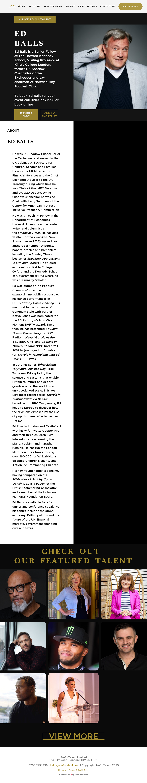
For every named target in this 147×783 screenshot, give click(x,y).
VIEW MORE (73, 736)
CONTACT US (107, 6)
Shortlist (130, 6)
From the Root (81, 775)
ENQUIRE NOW (26, 114)
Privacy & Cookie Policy (79, 770)
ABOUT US (34, 6)
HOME (21, 6)
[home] (15, 6)
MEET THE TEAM (87, 6)
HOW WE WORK (53, 6)
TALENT (70, 6)
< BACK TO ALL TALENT (35, 19)
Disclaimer (62, 770)
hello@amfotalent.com (64, 765)
